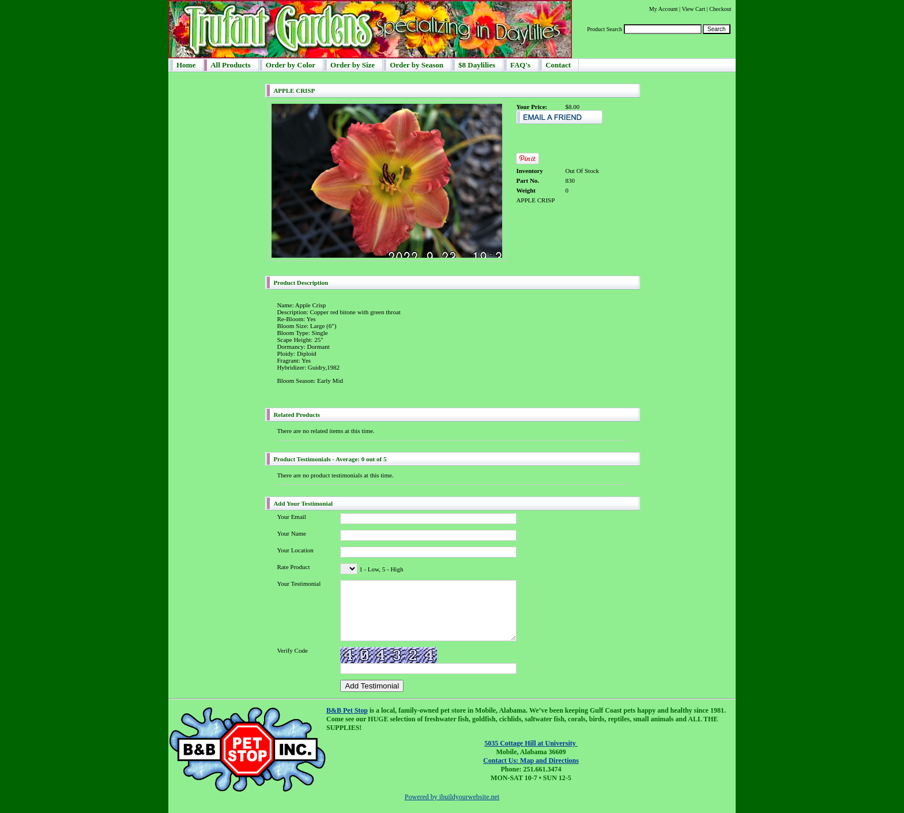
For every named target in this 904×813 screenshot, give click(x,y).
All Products (230, 65)
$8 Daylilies (476, 65)
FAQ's (520, 65)
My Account (663, 9)
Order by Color (290, 65)
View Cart (693, 9)
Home (185, 65)
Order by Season (416, 65)
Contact (558, 65)
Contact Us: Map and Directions (531, 760)
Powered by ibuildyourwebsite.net (452, 797)
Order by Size (352, 65)
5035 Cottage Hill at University (531, 743)
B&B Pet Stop (347, 710)
